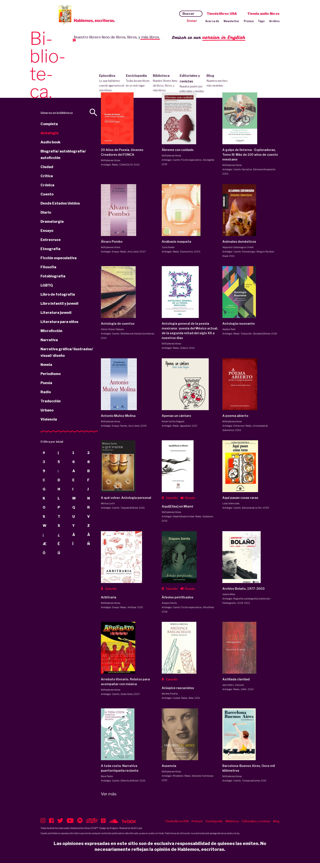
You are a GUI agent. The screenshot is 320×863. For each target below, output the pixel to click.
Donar (192, 21)
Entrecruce (50, 240)
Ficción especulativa (58, 258)
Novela (46, 365)
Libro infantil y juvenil (59, 303)
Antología (49, 133)
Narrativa (49, 340)
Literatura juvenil (55, 313)
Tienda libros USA (222, 14)
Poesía (46, 383)
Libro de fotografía (57, 294)
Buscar (188, 14)
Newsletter (231, 21)
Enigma (114, 828)
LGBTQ (46, 285)
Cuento (46, 194)
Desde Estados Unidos (60, 203)
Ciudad (46, 167)
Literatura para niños (59, 322)
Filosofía (48, 267)
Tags (261, 21)
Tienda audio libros (263, 14)
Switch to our (208, 37)
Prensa (249, 21)
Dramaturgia (52, 221)
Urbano (46, 410)
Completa (49, 124)
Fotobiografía (52, 276)
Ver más (108, 793)
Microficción (51, 331)
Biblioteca (165, 83)
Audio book (50, 142)
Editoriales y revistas (192, 84)
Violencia (48, 419)
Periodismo (50, 374)
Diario (45, 212)
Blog (219, 81)
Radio (45, 392)
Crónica (47, 185)
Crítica (46, 176)
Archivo (274, 21)
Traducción (50, 401)
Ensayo (46, 231)
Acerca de (212, 21)
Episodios (111, 83)
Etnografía (50, 249)
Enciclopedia (138, 81)
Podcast (197, 821)
